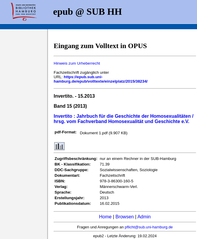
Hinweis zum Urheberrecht (77, 63)
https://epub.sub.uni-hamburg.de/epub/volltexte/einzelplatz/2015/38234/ (101, 79)
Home (105, 216)
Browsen (124, 216)
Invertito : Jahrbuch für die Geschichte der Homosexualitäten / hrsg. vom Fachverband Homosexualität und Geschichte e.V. (123, 119)
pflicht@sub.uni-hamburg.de (149, 227)
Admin (144, 216)
